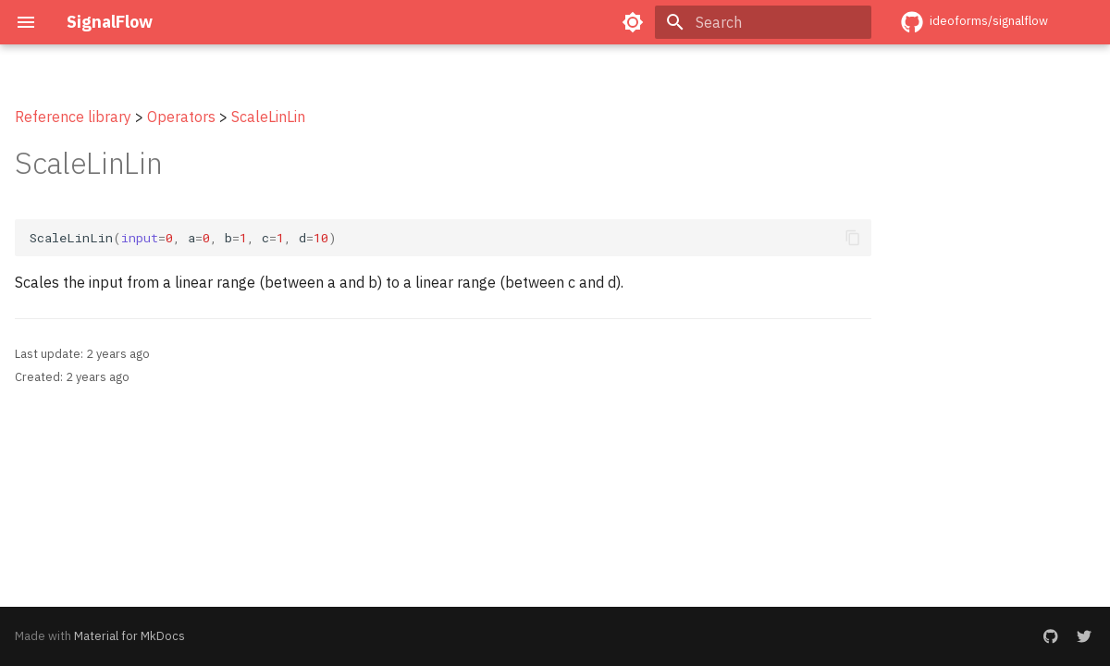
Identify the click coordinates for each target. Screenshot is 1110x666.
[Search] (763, 22)
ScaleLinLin (268, 116)
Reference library (73, 116)
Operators (181, 116)
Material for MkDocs (129, 636)
